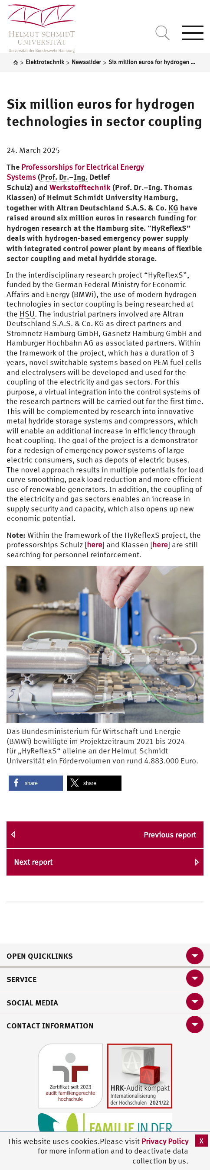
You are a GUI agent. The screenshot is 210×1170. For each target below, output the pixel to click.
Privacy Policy (164, 1141)
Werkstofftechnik (80, 187)
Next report (33, 861)
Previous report (170, 834)
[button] (36, 783)
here (94, 544)
